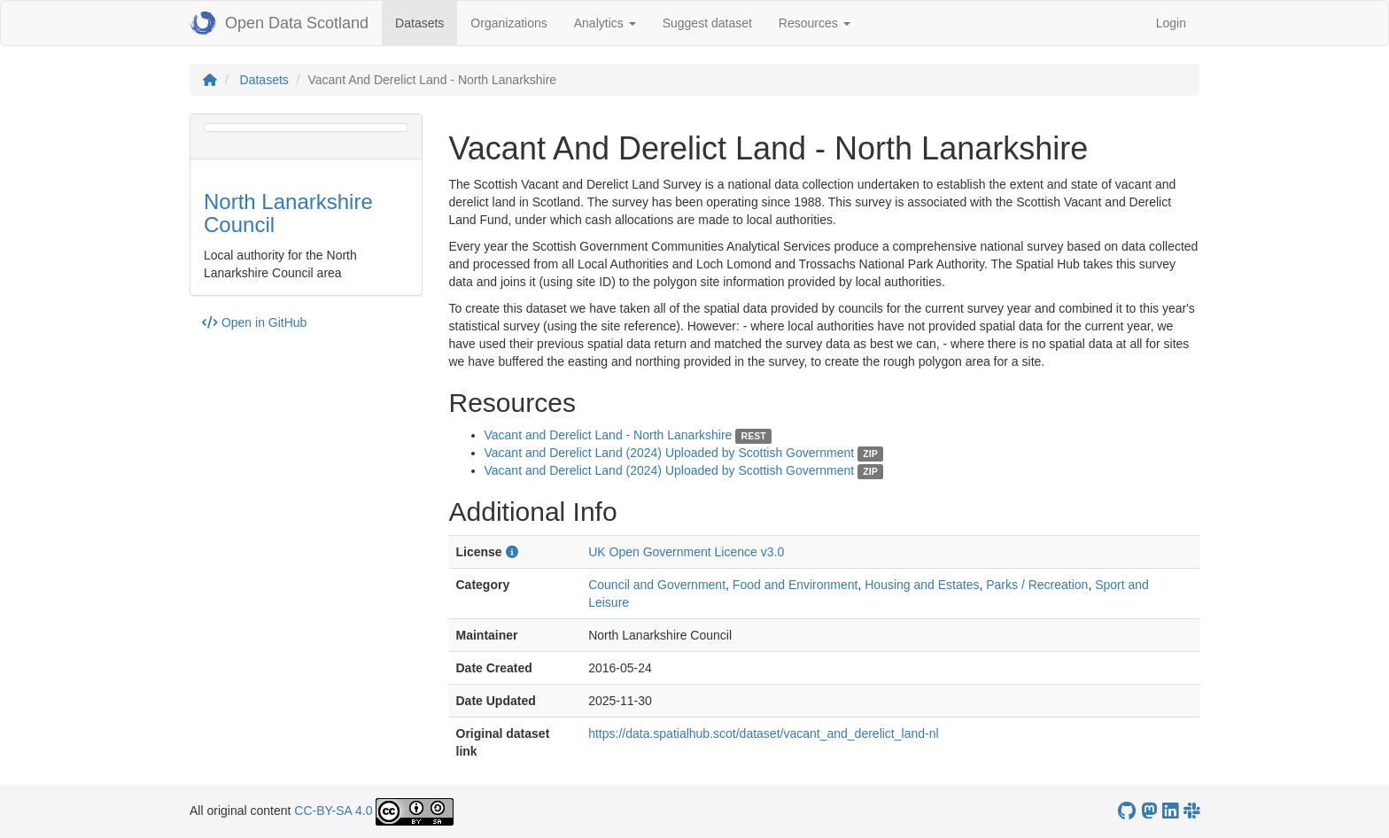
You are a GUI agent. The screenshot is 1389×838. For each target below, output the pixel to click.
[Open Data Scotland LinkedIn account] (1170, 811)
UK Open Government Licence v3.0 (686, 552)
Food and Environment (795, 585)
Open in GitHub (254, 322)
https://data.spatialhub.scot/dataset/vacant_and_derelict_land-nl (763, 733)
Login (1171, 23)
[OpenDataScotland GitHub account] (1127, 811)
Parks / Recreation (1037, 585)
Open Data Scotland (279, 23)
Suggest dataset (707, 23)
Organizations (508, 23)
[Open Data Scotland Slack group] (1191, 811)
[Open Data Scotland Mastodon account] (1149, 811)
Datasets (426, 21)
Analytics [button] (605, 23)
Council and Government (657, 585)
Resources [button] (814, 23)
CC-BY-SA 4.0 (333, 810)
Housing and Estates (922, 585)
